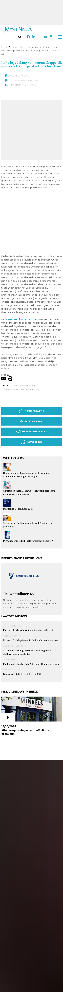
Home (4, 47)
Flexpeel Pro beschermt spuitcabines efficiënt (28, 579)
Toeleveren (10, 609)
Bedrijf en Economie (14, 595)
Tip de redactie (31, 360)
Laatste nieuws (14, 565)
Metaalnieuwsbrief (31, 381)
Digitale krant (31, 370)
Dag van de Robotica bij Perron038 (22, 623)
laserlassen (28, 334)
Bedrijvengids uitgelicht (21, 507)
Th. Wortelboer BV (18, 543)
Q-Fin (12, 937)
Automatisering (12, 585)
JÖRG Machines (21, 861)
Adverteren (31, 391)
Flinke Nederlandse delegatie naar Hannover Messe (31, 613)
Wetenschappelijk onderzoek (20, 338)
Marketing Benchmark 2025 (18, 458)
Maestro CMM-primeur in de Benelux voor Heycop (30, 589)
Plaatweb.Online (21, 783)
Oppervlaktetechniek (15, 575)
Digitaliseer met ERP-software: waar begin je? (28, 490)
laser (14, 334)
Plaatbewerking (17, 778)
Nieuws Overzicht (21, 47)
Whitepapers (13, 407)
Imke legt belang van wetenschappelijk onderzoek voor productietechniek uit (31, 64)
